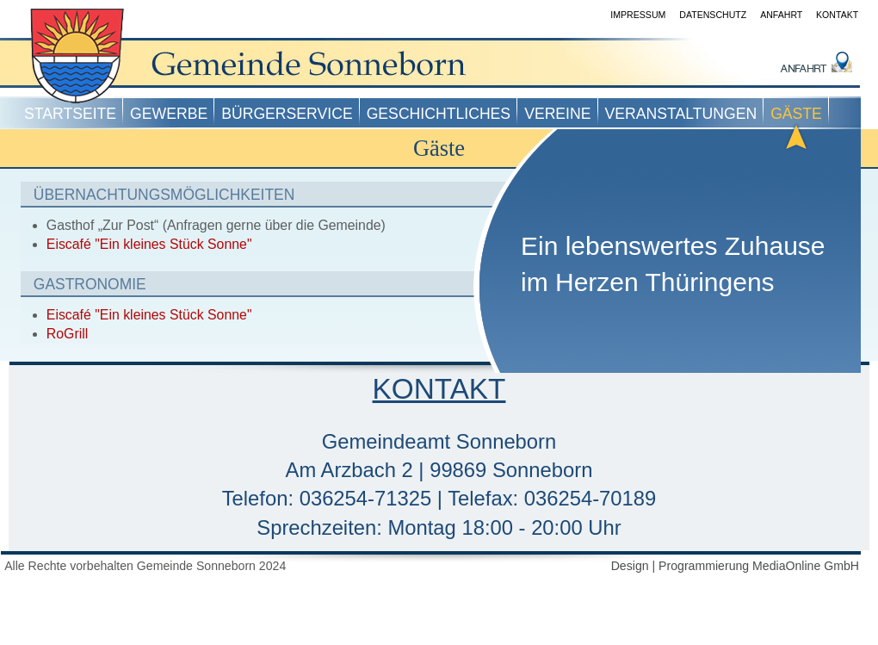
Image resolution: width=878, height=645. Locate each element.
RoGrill (67, 333)
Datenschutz (712, 14)
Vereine (557, 113)
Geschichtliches (438, 113)
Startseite (70, 113)
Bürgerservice (286, 113)
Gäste (796, 113)
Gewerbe (168, 113)
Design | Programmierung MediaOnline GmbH (735, 566)
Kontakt (837, 14)
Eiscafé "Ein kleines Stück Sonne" (149, 244)
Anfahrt (781, 14)
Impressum (637, 14)
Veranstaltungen (681, 113)
